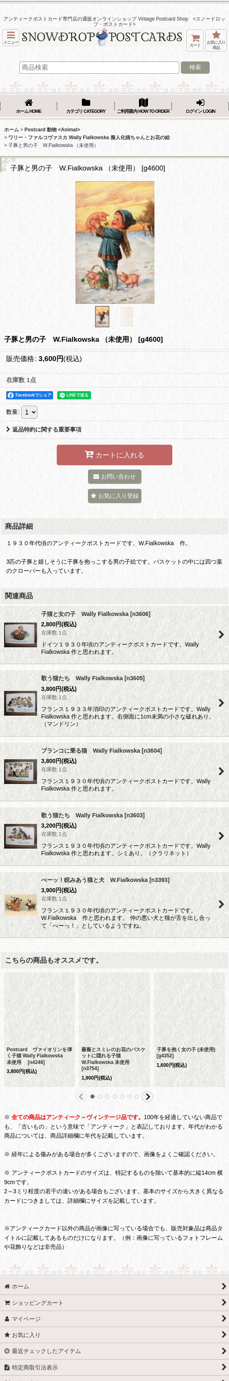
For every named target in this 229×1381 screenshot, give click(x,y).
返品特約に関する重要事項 (43, 429)
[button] (10, 37)
